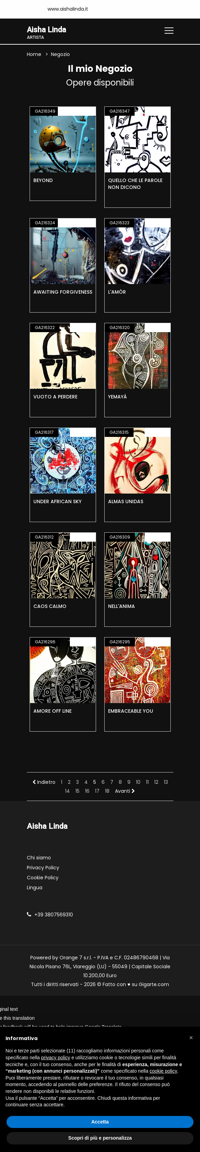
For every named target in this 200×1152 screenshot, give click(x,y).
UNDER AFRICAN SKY (57, 501)
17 (97, 791)
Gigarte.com (154, 984)
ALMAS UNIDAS (125, 501)
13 (166, 782)
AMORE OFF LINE (52, 711)
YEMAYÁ (117, 397)
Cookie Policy (43, 877)
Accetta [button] (100, 1122)
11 (147, 782)
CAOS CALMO (49, 606)
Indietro (43, 782)
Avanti (125, 791)
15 (77, 791)
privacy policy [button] (55, 1057)
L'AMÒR (117, 292)
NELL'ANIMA (121, 606)
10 (138, 782)
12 (156, 782)
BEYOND (43, 180)
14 (67, 791)
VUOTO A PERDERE (55, 397)
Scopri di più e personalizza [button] (99, 1138)
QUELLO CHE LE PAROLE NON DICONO (135, 184)
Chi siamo (39, 857)
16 (87, 791)
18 (107, 791)
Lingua (34, 887)
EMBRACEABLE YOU (130, 711)
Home (34, 54)
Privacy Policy (43, 867)
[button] (191, 1037)
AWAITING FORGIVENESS (62, 292)
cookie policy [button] (163, 1071)
